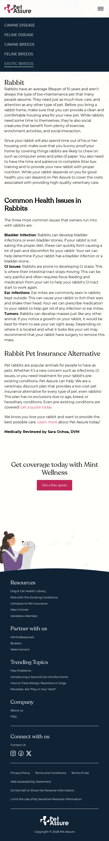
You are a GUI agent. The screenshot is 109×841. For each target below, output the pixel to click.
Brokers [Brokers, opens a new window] (15, 643)
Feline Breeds (18, 54)
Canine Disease (19, 25)
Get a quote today (36, 407)
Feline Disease (19, 35)
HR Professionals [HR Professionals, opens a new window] (22, 637)
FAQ (13, 716)
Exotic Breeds (19, 64)
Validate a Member (23, 616)
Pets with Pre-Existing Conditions (34, 597)
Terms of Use (80, 773)
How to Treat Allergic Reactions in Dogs (38, 683)
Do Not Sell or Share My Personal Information (42, 790)
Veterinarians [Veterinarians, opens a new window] (19, 649)
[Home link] (54, 820)
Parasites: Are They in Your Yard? (33, 689)
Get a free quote (54, 485)
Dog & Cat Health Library (28, 591)
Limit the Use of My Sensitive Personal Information (46, 799)
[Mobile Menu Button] (101, 9)
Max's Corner (19, 609)
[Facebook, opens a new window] (21, 753)
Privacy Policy (20, 773)
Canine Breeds (19, 44)
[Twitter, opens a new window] (28, 753)
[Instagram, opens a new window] (13, 753)
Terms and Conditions (50, 773)
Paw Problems (20, 670)
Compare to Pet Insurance (29, 603)
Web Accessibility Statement (30, 781)
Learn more (47, 422)
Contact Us (18, 745)
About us (16, 710)
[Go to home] (18, 8)
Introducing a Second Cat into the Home (39, 677)
